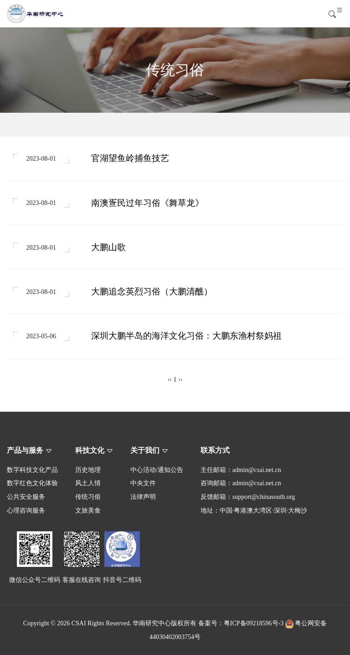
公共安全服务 (26, 496)
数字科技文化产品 (32, 469)
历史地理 (88, 469)
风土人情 (88, 483)
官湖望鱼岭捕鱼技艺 (130, 158)
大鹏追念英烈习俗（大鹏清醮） (151, 291)
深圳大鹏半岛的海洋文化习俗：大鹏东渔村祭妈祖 (186, 336)
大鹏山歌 (108, 247)
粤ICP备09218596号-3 (253, 623)
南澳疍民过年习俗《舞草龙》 (147, 203)
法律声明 (143, 496)
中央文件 (143, 483)
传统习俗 (88, 496)
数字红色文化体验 (32, 483)
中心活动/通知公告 (156, 469)
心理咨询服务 (26, 510)
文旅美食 (88, 510)
